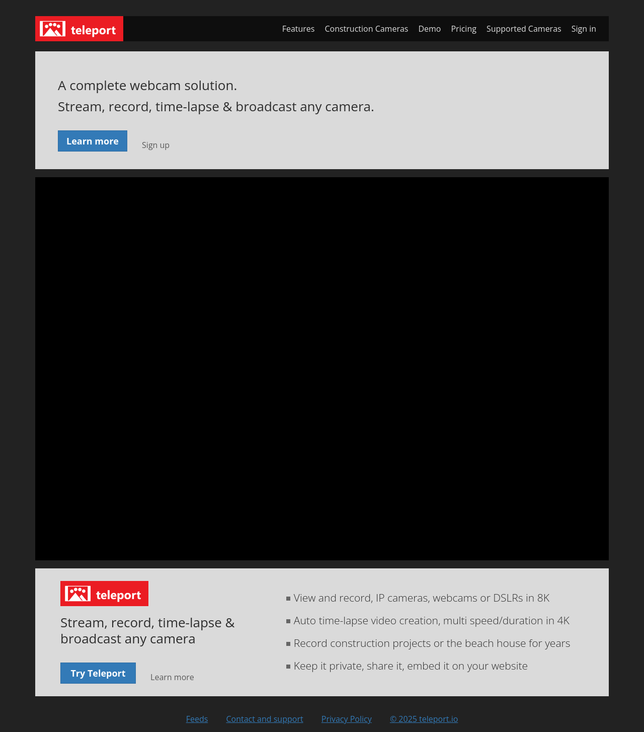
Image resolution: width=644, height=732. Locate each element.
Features (298, 28)
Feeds (197, 718)
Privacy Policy (346, 718)
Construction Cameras (366, 28)
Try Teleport (97, 673)
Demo (429, 28)
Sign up (156, 145)
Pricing (463, 28)
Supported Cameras (524, 28)
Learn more (92, 141)
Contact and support (264, 718)
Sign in (584, 28)
